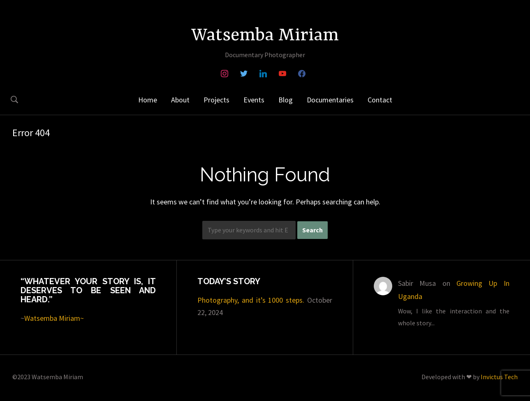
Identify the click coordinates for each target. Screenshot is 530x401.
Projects (216, 99)
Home (147, 99)
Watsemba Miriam (265, 35)
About (180, 99)
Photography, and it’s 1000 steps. (251, 300)
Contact (380, 99)
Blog (285, 99)
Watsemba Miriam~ (54, 318)
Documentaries (330, 99)
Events (253, 99)
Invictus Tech (499, 377)
